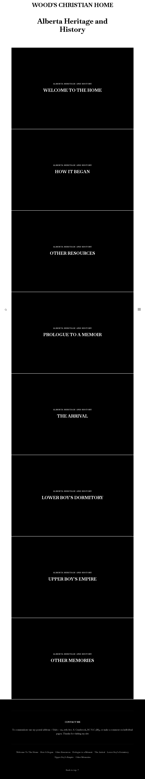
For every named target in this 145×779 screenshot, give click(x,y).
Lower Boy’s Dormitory (118, 752)
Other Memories (83, 757)
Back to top (72, 770)
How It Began (46, 752)
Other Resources (62, 752)
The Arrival (100, 752)
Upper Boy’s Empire (64, 757)
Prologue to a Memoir (82, 752)
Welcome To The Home (27, 752)
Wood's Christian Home (72, 5)
